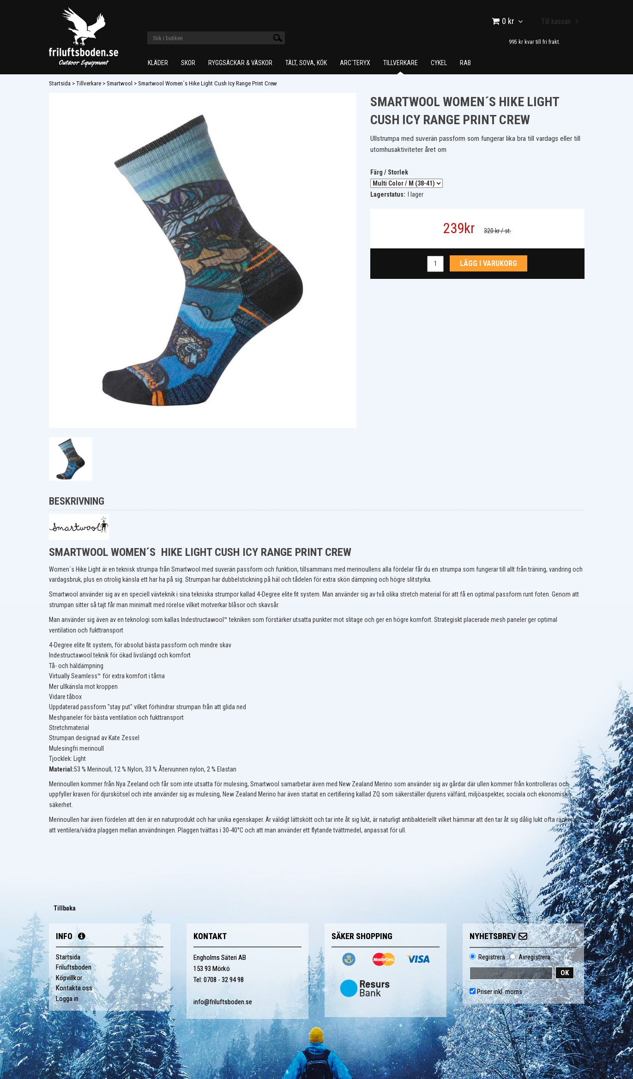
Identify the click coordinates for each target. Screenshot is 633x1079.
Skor (188, 62)
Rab (465, 62)
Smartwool (120, 83)
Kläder (158, 62)
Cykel (439, 62)
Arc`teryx (355, 62)
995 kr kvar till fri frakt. (534, 42)
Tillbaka (65, 908)
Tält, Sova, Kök (306, 62)
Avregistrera (534, 957)
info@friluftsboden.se (222, 1002)
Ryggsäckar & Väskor (240, 62)
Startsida (60, 83)
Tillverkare (400, 62)
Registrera (491, 957)
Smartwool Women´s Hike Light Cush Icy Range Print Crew (207, 83)
